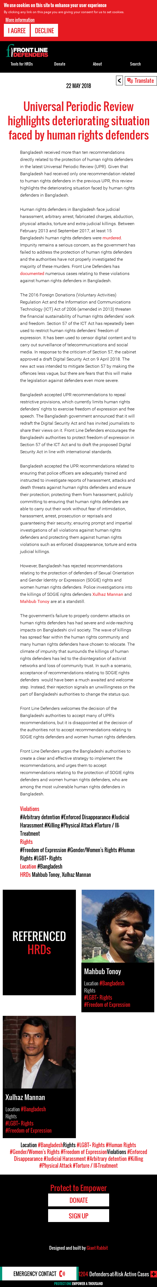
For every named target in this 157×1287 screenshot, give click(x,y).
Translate (144, 80)
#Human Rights (121, 1145)
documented (32, 273)
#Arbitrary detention (40, 817)
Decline (44, 30)
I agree (17, 30)
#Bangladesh (49, 866)
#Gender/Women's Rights (92, 850)
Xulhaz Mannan (107, 594)
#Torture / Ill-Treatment (95, 1165)
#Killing (52, 825)
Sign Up (78, 1215)
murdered (112, 237)
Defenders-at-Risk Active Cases (114, 1274)
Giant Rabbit (97, 1248)
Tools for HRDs (22, 64)
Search (135, 64)
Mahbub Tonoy (34, 601)
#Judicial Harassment (65, 1158)
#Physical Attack (77, 825)
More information (20, 19)
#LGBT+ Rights (48, 858)
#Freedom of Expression (43, 850)
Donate (59, 64)
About (97, 64)
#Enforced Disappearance (86, 817)
